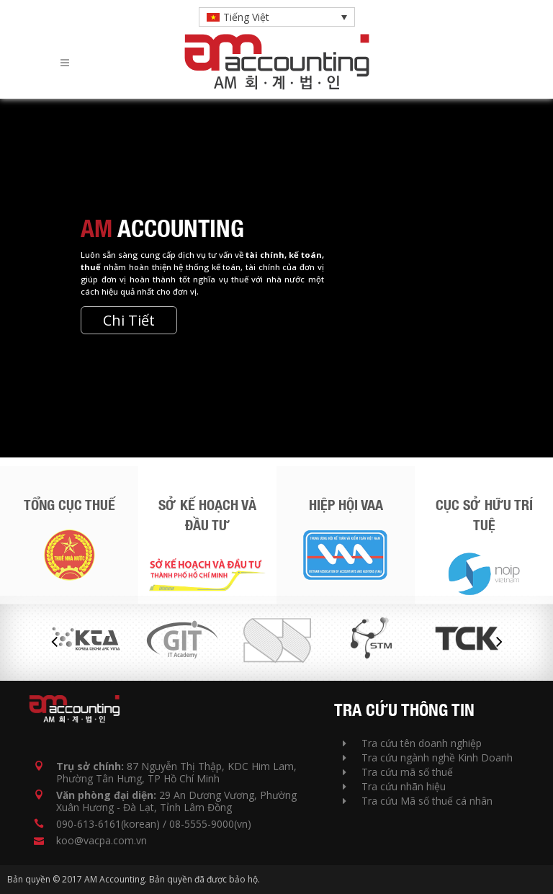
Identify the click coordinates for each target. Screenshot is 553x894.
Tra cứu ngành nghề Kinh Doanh (428, 757)
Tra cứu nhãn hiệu (394, 786)
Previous (54, 641)
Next (499, 641)
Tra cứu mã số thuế (398, 772)
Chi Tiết (129, 320)
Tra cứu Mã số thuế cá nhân (418, 801)
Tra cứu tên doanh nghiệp (412, 743)
